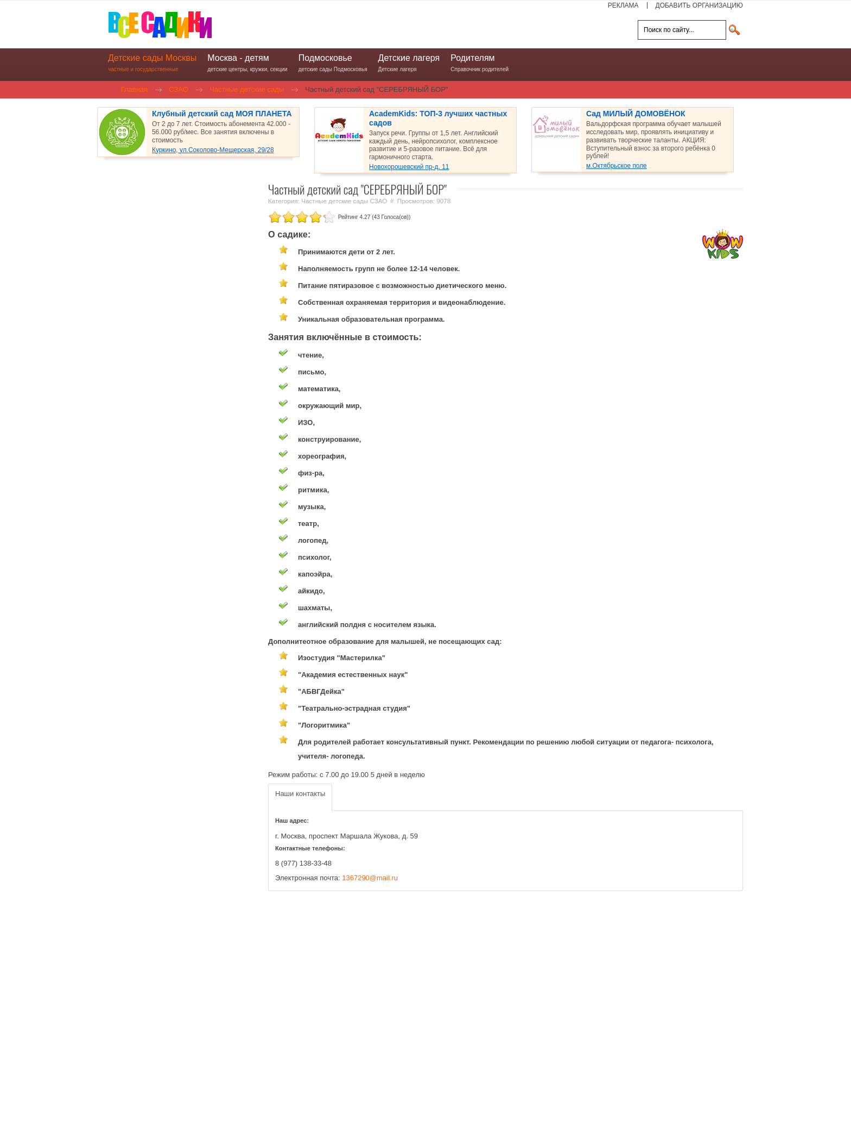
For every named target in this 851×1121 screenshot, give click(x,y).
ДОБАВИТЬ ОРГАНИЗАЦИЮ (699, 5)
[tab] (300, 797)
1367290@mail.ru (370, 878)
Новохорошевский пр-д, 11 (409, 167)
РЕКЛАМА (623, 5)
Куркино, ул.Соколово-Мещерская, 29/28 (213, 150)
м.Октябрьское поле (616, 166)
